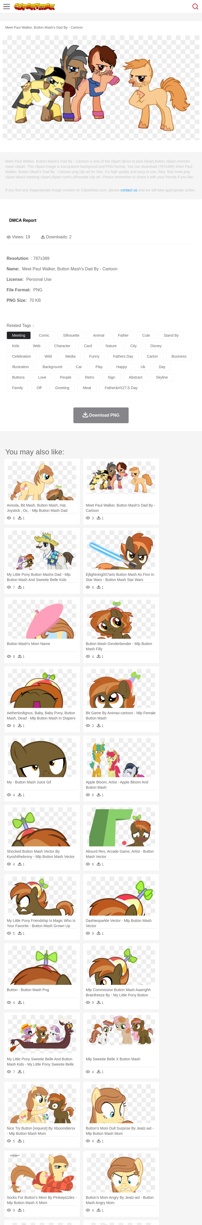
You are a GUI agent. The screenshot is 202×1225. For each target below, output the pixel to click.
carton (152, 356)
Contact (62, 1214)
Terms (24, 1214)
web (37, 346)
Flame (113, 1160)
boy (184, 1176)
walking (142, 1176)
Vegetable (151, 1191)
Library (180, 1183)
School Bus (135, 1183)
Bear (34, 1168)
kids (15, 346)
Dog (102, 1168)
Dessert (52, 1191)
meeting (18, 335)
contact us (128, 190)
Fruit (93, 1191)
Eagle (123, 1168)
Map (150, 1183)
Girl (175, 1176)
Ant (24, 1168)
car (79, 367)
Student (27, 1183)
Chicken (79, 1168)
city (133, 346)
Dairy (39, 1191)
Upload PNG (98, 1214)
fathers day (123, 356)
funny (94, 356)
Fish (150, 1168)
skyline (162, 377)
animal (98, 335)
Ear (119, 1176)
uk (143, 367)
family (17, 388)
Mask (26, 1176)
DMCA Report (22, 220)
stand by (171, 335)
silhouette (71, 335)
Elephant (137, 1168)
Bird (44, 1168)
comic (44, 335)
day (162, 367)
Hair (166, 1176)
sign (111, 377)
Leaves (53, 1160)
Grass (140, 1160)
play (99, 367)
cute (146, 335)
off (39, 388)
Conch (80, 1160)
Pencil (101, 1183)
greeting (62, 388)
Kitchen (167, 1191)
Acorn (26, 1160)
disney (156, 346)
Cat (68, 1168)
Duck (112, 1168)
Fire (102, 1160)
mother (73, 1176)
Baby (37, 1176)
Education (116, 1183)
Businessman (91, 1176)
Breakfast (26, 1191)
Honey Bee (175, 1168)
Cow (92, 1168)
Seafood (134, 1191)
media (70, 356)
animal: (12, 1167)
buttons (18, 377)
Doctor (109, 1176)
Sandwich (118, 1191)
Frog (160, 1168)
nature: (11, 1160)
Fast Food (80, 1191)
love (42, 377)
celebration (21, 356)
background (52, 367)
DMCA (78, 1214)
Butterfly (56, 1168)
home (155, 1176)
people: (12, 1175)
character (62, 346)
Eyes (129, 1176)
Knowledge (164, 1183)
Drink (65, 1191)
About (10, 1214)
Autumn (39, 1160)
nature (111, 346)
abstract (135, 377)
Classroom (70, 1183)
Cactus (67, 1160)
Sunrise (181, 1160)
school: (12, 1183)
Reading (87, 1183)
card (88, 346)
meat (87, 388)
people (66, 377)
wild (48, 356)
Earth (92, 1160)
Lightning (154, 1160)
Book (55, 1183)
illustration (20, 367)
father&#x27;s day (121, 388)
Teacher (42, 1183)
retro (89, 377)
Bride (48, 1176)
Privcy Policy (42, 1214)
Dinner (180, 1191)
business (178, 356)
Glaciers (127, 1160)
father (123, 335)
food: (10, 1191)
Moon (169, 1160)
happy (121, 367)
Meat (104, 1191)
